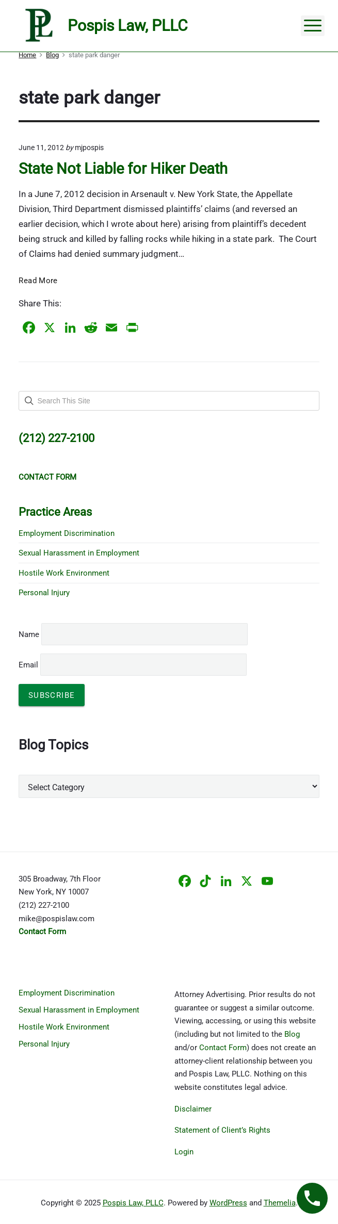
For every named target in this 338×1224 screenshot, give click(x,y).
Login (184, 1151)
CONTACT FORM (47, 477)
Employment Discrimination (67, 533)
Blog (292, 1034)
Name (29, 634)
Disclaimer (193, 1109)
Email (133, 665)
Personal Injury (44, 592)
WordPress (228, 1202)
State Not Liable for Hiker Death (123, 168)
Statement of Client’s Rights (222, 1130)
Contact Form (223, 1047)
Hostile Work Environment (64, 573)
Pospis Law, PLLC (133, 1202)
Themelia (280, 1202)
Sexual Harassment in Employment (79, 553)
